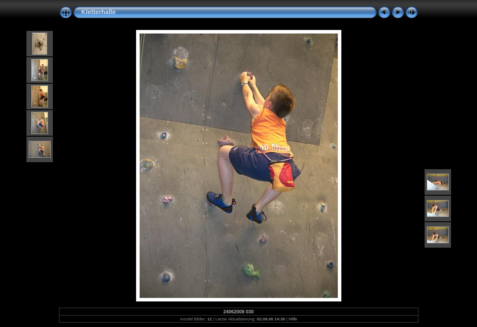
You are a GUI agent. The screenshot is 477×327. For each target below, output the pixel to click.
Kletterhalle (98, 11)
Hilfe (292, 318)
